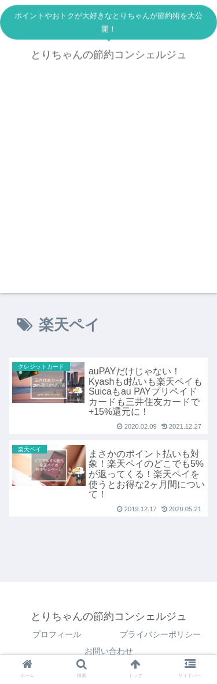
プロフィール (56, 634)
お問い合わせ (108, 651)
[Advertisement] (108, 184)
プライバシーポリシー (160, 634)
